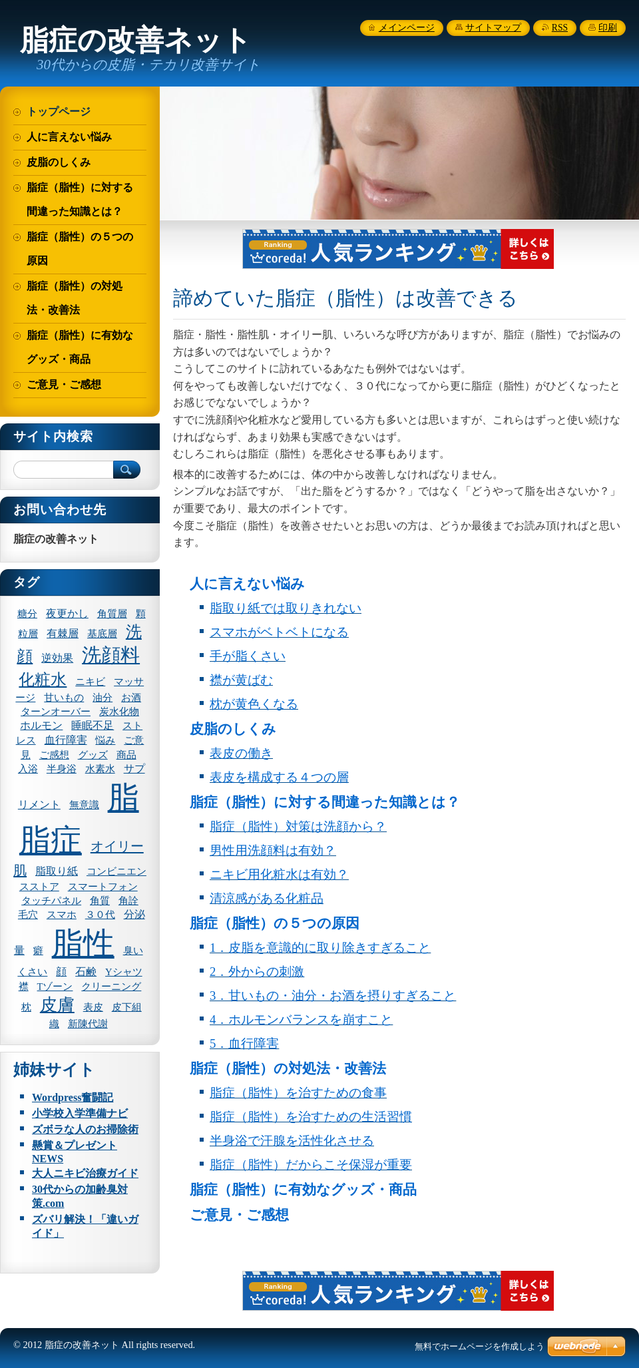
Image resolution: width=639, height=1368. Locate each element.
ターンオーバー (56, 711)
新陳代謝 (88, 1024)
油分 (102, 697)
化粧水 (43, 679)
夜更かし (67, 613)
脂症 (50, 840)
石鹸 (86, 971)
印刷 (607, 28)
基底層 (102, 633)
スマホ (62, 914)
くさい (32, 972)
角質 (100, 900)
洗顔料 (111, 655)
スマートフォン (103, 886)
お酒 (131, 697)
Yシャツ (123, 972)
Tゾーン (55, 986)
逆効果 (57, 658)
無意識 (84, 804)
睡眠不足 (92, 725)
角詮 (128, 900)
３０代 (100, 914)
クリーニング (111, 986)
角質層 (112, 613)
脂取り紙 (56, 871)
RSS (560, 28)
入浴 (28, 769)
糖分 (27, 613)
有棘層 (63, 633)
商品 (126, 755)
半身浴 (62, 769)
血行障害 (66, 740)
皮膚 (57, 1005)
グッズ (93, 755)
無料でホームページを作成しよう (479, 1346)
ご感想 (54, 755)
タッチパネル (51, 900)
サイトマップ (493, 28)
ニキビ (90, 681)
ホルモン (41, 725)
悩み (105, 740)
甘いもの (64, 697)
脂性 (83, 943)
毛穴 (28, 914)
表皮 (93, 1007)
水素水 (100, 769)
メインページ (407, 28)
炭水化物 (119, 711)
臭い (133, 950)
